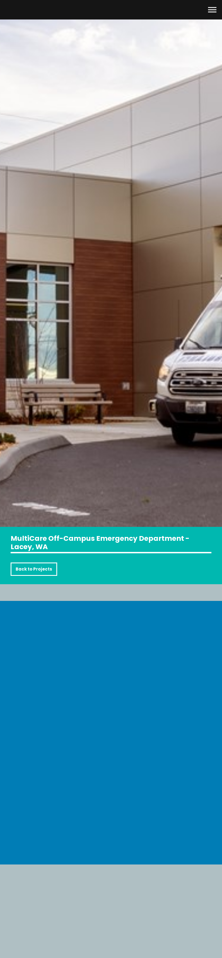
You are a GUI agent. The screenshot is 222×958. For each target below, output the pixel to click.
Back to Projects (34, 569)
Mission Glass (29, 9)
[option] (111, 263)
